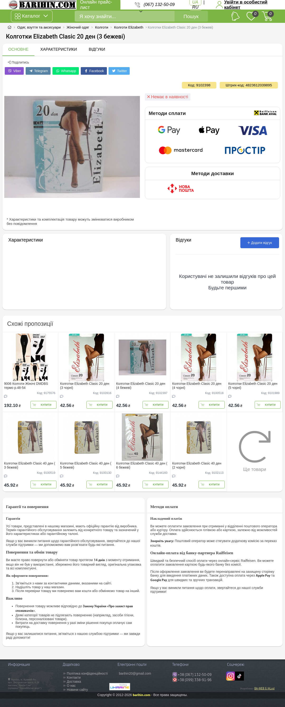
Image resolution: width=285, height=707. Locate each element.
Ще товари (254, 451)
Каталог (31, 16)
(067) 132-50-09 (159, 4)
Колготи (101, 27)
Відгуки (97, 49)
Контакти (74, 677)
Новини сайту (77, 690)
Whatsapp (65, 71)
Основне (18, 49)
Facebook (94, 71)
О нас (71, 685)
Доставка (74, 681)
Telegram (38, 71)
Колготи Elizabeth (128, 27)
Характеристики (58, 49)
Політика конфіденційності (87, 673)
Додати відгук (259, 243)
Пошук (191, 16)
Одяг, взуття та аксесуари (39, 27)
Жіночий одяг (77, 27)
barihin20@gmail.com (135, 673)
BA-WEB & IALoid (264, 688)
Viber (14, 71)
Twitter (119, 71)
